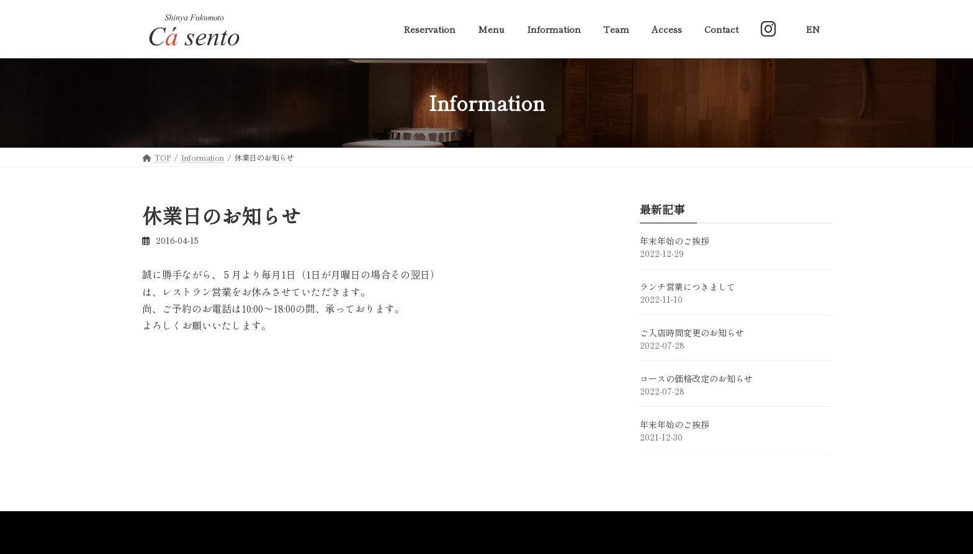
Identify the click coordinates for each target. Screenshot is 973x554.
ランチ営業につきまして (687, 286)
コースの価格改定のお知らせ (696, 378)
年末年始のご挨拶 (674, 241)
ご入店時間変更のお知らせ (692, 332)
